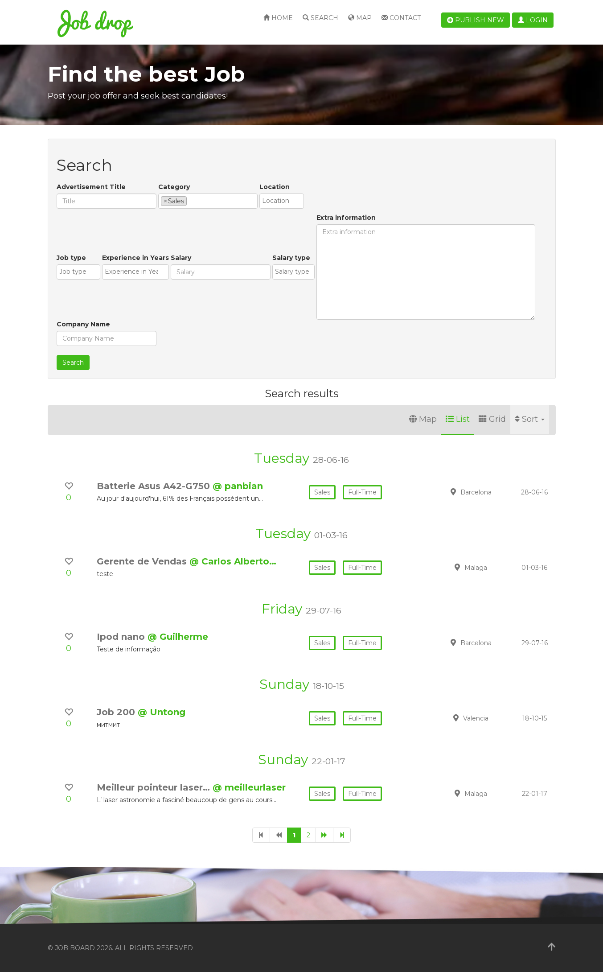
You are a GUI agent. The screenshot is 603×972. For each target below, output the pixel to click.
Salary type (291, 258)
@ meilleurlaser (249, 787)
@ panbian (238, 486)
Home (278, 18)
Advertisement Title (91, 187)
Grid (492, 419)
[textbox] (191, 200)
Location (274, 187)
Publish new (475, 20)
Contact (401, 18)
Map (360, 18)
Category (174, 187)
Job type (71, 258)
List (458, 419)
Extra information (346, 218)
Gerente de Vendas (143, 561)
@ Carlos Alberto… (232, 561)
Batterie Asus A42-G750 (155, 486)
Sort (530, 419)
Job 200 (117, 712)
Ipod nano (122, 636)
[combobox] (208, 201)
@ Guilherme (178, 636)
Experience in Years (135, 258)
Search (320, 18)
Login (533, 20)
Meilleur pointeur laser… (155, 787)
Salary (181, 258)
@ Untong (161, 712)
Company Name (83, 324)
